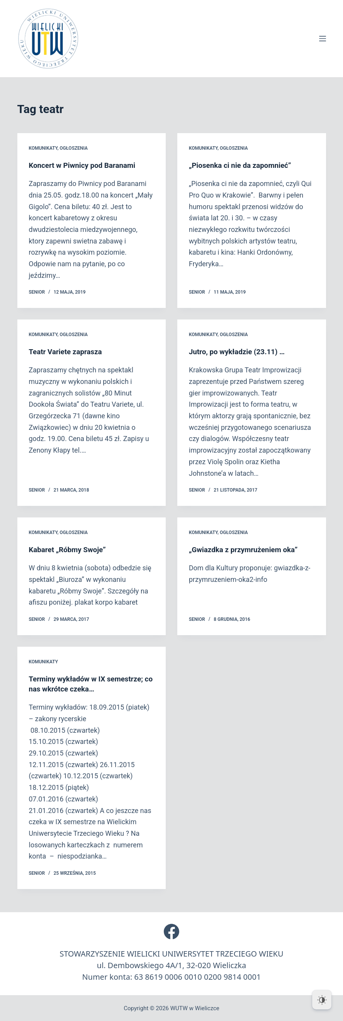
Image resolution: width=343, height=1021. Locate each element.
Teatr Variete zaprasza (68, 351)
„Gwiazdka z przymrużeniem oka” (247, 549)
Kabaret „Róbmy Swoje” (70, 549)
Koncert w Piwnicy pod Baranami (86, 165)
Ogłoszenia (74, 148)
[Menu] (322, 38)
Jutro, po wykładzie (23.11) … (240, 351)
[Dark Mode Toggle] (321, 999)
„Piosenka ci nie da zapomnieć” (243, 165)
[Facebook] (171, 930)
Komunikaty (43, 148)
